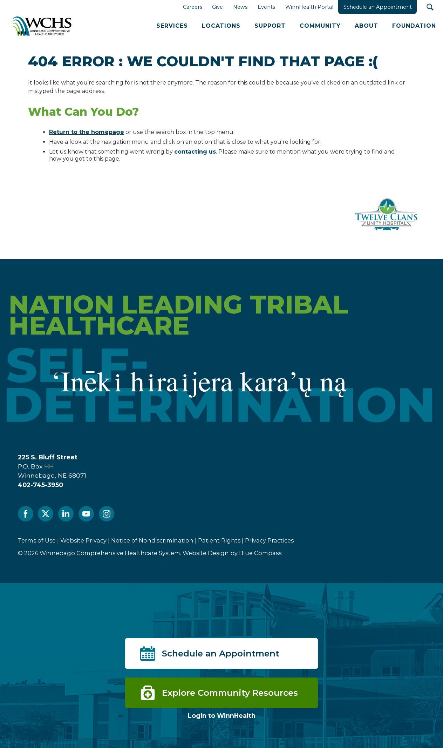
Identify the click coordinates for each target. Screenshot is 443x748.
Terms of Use (37, 540)
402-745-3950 (40, 484)
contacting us (195, 151)
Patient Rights (219, 540)
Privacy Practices (269, 540)
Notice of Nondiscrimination (152, 540)
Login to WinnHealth (221, 715)
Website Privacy (83, 540)
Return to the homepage (86, 132)
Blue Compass (260, 553)
